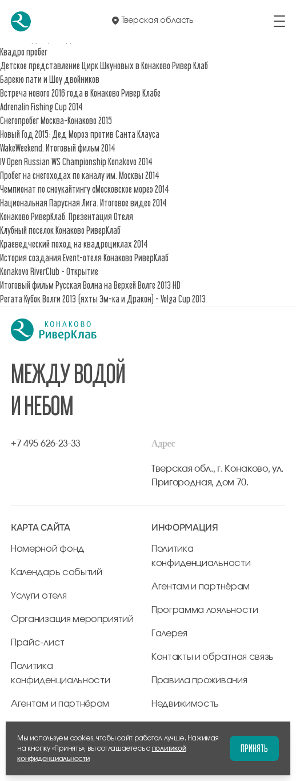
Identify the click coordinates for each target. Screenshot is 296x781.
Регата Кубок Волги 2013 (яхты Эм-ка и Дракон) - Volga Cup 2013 (103, 298)
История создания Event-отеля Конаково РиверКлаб (84, 257)
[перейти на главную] (21, 21)
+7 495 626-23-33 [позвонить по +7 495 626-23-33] (46, 443)
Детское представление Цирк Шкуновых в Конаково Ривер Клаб (104, 65)
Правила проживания (199, 680)
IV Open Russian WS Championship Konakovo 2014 (76, 161)
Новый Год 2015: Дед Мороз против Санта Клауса (79, 134)
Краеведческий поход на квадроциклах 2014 (74, 243)
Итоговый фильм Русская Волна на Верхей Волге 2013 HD (90, 285)
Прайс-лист (38, 642)
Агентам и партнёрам (60, 703)
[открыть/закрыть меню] (279, 21)
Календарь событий (56, 572)
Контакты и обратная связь (212, 657)
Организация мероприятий (72, 619)
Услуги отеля (38, 595)
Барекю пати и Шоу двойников (49, 79)
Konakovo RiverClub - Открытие (49, 271)
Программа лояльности (204, 610)
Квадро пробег (23, 51)
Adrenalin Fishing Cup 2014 (41, 106)
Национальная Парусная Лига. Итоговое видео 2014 (83, 202)
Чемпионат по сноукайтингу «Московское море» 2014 (84, 189)
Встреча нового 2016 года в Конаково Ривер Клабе (80, 92)
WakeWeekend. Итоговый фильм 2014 (57, 147)
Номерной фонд (48, 548)
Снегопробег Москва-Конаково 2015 (56, 120)
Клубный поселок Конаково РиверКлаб (60, 230)
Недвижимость (185, 703)
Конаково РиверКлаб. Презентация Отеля (66, 216)
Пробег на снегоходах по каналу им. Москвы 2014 (79, 175)
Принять (254, 748)
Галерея (169, 633)
